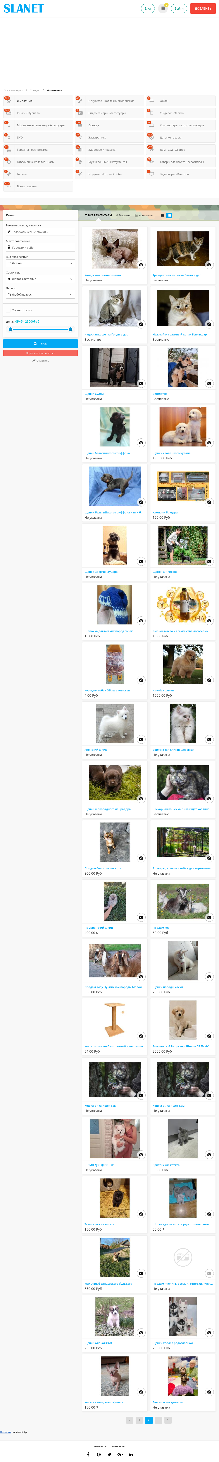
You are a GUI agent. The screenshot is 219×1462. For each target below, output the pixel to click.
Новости (5, 1432)
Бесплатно (160, 394)
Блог (148, 8)
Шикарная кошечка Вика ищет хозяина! (181, 809)
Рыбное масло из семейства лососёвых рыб (184, 631)
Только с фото (22, 310)
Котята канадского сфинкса (104, 1402)
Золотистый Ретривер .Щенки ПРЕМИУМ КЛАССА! (184, 1046)
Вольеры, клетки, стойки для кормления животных (184, 868)
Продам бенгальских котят (103, 868)
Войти (179, 8)
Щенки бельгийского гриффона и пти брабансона (115, 512)
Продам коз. (161, 928)
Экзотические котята (99, 1224)
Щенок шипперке (165, 572)
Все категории (13, 90)
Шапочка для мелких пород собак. (109, 631)
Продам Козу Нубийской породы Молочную (115, 987)
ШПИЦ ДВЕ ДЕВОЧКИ (99, 1165)
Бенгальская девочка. (168, 1402)
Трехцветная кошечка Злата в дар (177, 275)
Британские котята (166, 1165)
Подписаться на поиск (40, 353)
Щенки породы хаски (168, 987)
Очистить (40, 361)
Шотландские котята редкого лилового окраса (184, 1224)
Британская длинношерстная (173, 750)
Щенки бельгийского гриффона (107, 453)
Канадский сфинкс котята (102, 275)
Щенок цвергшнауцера (101, 572)
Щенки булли (94, 394)
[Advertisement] (110, 54)
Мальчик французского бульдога (108, 1284)
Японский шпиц (95, 750)
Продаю (34, 90)
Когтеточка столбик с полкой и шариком (113, 1046)
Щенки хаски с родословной (173, 1343)
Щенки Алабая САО (98, 1343)
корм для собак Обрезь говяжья (107, 690)
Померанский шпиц (98, 928)
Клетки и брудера (165, 512)
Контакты (100, 1446)
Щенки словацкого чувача (172, 453)
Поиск (40, 344)
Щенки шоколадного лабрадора (107, 809)
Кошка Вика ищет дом (100, 1106)
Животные (54, 90)
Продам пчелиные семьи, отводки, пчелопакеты (184, 1284)
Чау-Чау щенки (163, 690)
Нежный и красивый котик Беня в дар (180, 334)
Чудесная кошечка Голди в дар (106, 334)
